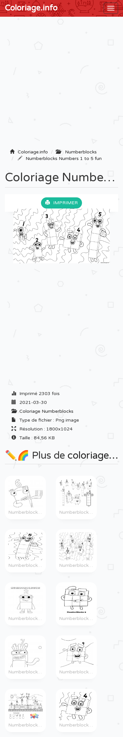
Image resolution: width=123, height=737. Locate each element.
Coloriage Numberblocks (46, 411)
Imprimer (61, 203)
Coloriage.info (31, 8)
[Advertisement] (61, 84)
